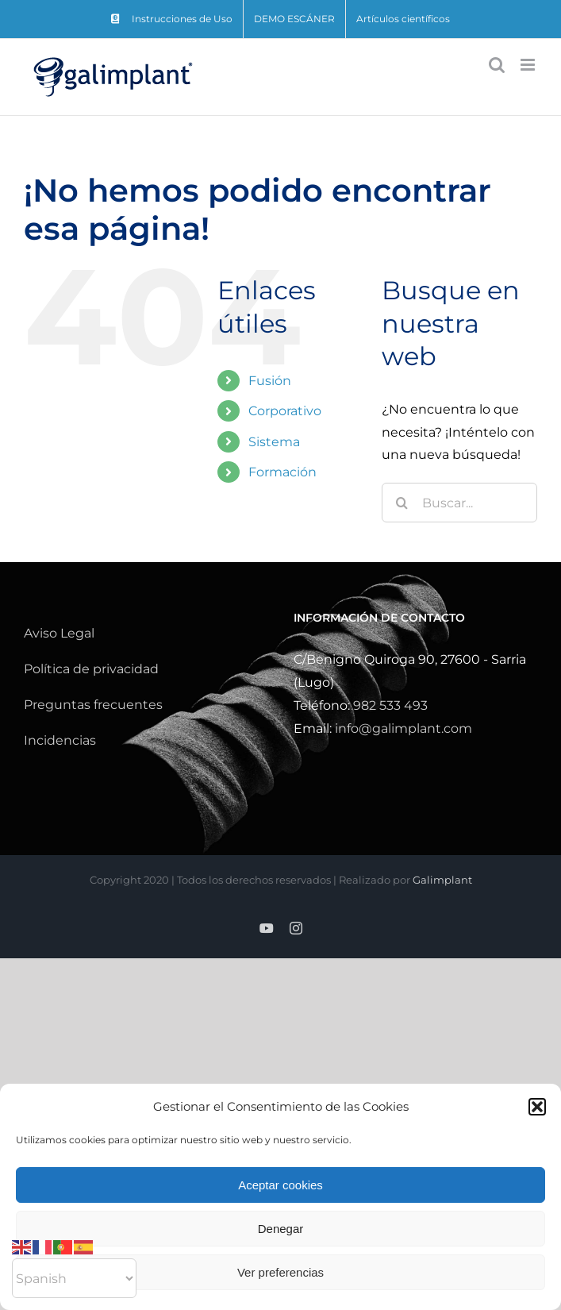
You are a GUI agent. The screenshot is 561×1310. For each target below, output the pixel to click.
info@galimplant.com (403, 728)
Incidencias (60, 740)
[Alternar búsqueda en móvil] (497, 64)
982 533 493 (390, 705)
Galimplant (442, 879)
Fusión (269, 380)
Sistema (274, 441)
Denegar (281, 1228)
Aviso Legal (59, 633)
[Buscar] (401, 502)
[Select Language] (74, 1278)
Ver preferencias (280, 1272)
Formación (282, 472)
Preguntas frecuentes (93, 704)
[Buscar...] (459, 502)
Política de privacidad (91, 668)
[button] (537, 1107)
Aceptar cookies (280, 1185)
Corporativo (284, 410)
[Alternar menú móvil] (529, 64)
